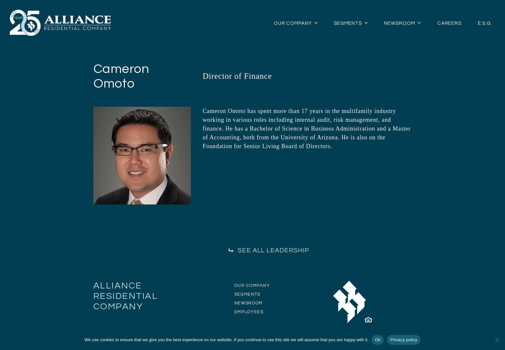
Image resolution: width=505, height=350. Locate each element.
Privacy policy (403, 339)
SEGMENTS (247, 294)
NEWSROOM (248, 303)
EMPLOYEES (249, 312)
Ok (377, 339)
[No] (497, 340)
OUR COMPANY (252, 285)
